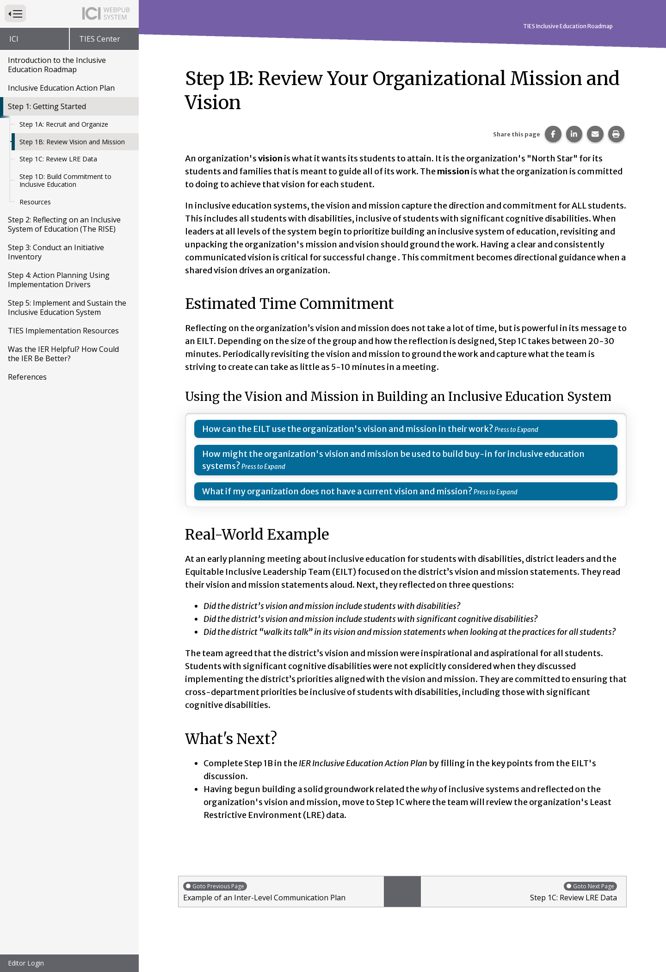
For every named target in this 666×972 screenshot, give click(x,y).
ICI (13, 39)
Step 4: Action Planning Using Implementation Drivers (59, 279)
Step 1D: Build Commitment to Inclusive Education (65, 180)
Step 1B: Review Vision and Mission (72, 141)
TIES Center (99, 39)
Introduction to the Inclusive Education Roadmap (57, 64)
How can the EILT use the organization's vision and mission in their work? (347, 429)
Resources (35, 201)
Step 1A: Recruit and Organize (63, 124)
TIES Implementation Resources (63, 331)
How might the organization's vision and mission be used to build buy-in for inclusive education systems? (393, 460)
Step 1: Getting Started (47, 106)
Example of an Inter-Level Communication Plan (281, 892)
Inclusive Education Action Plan (61, 88)
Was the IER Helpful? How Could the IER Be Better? (63, 353)
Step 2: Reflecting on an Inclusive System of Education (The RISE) (64, 224)
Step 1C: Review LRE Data (58, 158)
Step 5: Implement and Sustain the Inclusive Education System (67, 307)
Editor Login (26, 963)
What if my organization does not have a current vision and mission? (337, 491)
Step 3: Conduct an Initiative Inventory (56, 252)
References (27, 377)
